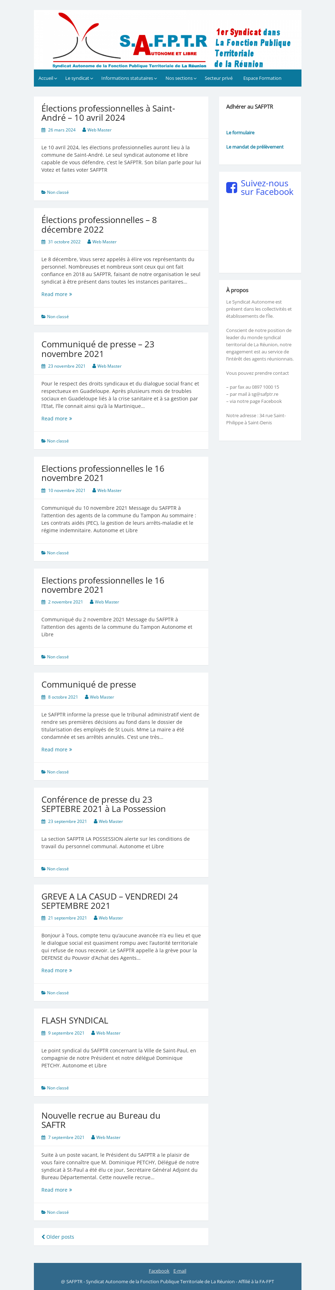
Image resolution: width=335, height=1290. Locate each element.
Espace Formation (262, 78)
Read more (74, 294)
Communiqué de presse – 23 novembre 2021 (97, 348)
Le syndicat (77, 78)
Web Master (99, 130)
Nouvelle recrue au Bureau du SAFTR (101, 1119)
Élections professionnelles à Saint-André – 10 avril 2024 (108, 112)
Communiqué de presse (88, 684)
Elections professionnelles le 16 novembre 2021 (102, 472)
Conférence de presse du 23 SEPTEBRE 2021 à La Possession (103, 803)
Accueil (46, 78)
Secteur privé (219, 78)
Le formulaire (240, 132)
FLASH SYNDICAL (74, 1020)
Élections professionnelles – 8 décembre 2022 (99, 224)
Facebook (159, 1271)
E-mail (179, 1271)
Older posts (57, 1236)
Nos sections (179, 78)
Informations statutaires (127, 78)
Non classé (58, 192)
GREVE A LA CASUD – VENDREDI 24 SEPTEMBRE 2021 (109, 900)
